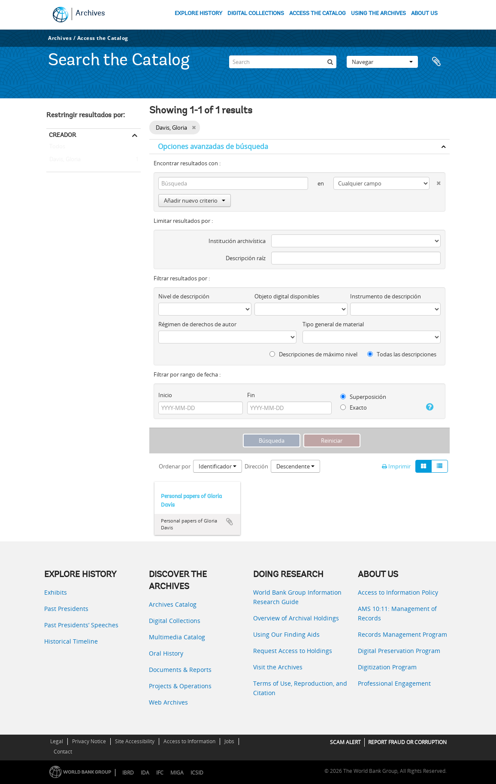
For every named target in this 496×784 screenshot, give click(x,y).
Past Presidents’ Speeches (81, 625)
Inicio (165, 395)
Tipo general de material (333, 324)
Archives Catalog (173, 604)
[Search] (282, 61)
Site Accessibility (134, 741)
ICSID (197, 772)
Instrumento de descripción (385, 296)
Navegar (382, 62)
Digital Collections (174, 621)
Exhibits (55, 592)
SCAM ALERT (345, 742)
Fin (251, 395)
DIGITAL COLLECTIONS (255, 13)
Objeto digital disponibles (286, 296)
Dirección (256, 466)
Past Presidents (66, 609)
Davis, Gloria (63, 160)
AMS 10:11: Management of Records (397, 613)
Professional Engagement (394, 683)
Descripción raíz (246, 258)
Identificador (217, 466)
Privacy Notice (89, 741)
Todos (57, 148)
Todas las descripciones (401, 354)
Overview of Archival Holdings (296, 618)
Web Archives (168, 702)
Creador (62, 135)
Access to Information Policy (398, 592)
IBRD (128, 772)
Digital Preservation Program (399, 651)
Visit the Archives (277, 667)
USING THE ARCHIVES (378, 13)
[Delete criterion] (435, 181)
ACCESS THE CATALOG (317, 13)
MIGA (177, 772)
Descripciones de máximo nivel (313, 354)
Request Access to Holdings (292, 651)
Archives (90, 14)
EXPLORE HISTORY (198, 13)
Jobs (229, 741)
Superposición (363, 397)
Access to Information (189, 741)
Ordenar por (175, 466)
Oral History (166, 653)
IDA (145, 772)
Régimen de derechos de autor (197, 324)
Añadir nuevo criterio (194, 200)
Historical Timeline (71, 641)
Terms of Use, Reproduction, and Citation (300, 688)
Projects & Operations (180, 686)
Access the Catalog (102, 38)
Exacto (353, 407)
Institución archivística (237, 241)
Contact (63, 751)
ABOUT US (424, 13)
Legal (56, 741)
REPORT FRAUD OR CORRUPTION (407, 742)
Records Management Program (402, 634)
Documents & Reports (180, 669)
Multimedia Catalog (177, 637)
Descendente (295, 466)
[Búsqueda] (330, 61)
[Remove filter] (194, 127)
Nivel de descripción (183, 296)
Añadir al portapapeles (229, 521)
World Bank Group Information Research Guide (297, 597)
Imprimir (396, 466)
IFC (159, 772)
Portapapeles (439, 62)
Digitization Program (387, 667)
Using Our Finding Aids (286, 634)
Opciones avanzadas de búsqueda (213, 146)
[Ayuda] (427, 407)
